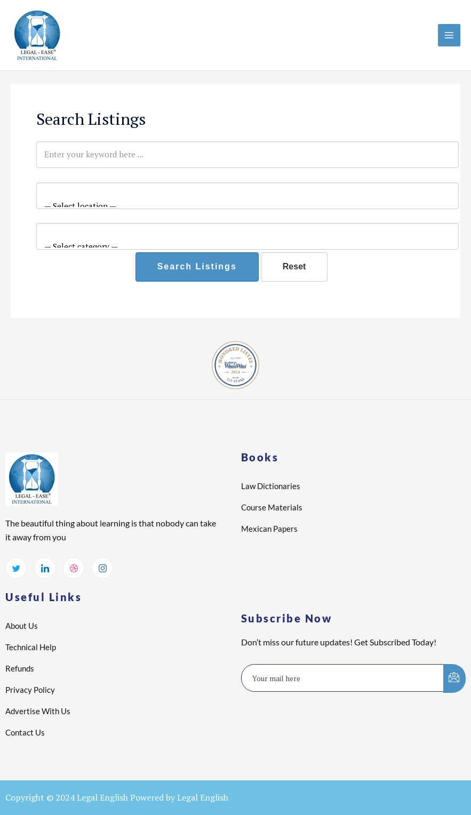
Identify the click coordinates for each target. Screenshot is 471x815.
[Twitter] (16, 568)
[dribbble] (73, 568)
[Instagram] (102, 568)
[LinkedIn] (44, 568)
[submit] (454, 678)
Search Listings (197, 266)
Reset (294, 266)
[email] (343, 678)
